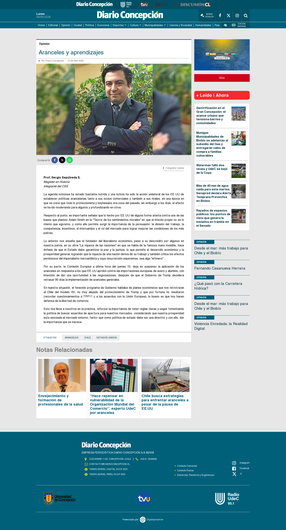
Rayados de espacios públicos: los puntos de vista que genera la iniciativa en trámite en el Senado (213, 218)
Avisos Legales (207, 15)
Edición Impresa (239, 25)
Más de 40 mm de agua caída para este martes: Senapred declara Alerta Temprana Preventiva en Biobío (213, 193)
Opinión (65, 25)
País (217, 25)
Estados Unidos (107, 337)
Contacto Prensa (185, 470)
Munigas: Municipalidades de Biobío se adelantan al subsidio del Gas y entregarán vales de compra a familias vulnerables (212, 144)
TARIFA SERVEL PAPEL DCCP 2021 (107, 474)
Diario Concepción (54, 60)
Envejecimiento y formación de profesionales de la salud (60, 400)
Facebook (240, 468)
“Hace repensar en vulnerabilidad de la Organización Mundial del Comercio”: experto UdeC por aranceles (113, 404)
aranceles (71, 337)
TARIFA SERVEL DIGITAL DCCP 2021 (108, 469)
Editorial (53, 25)
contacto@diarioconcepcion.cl (109, 464)
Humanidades (203, 25)
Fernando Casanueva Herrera (219, 268)
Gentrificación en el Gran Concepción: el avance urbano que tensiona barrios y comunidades (211, 115)
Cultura (134, 25)
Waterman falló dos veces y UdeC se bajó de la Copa (211, 169)
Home (41, 25)
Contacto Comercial (187, 466)
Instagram (241, 463)
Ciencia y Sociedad (180, 25)
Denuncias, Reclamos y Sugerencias (195, 475)
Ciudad (78, 25)
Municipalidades (154, 25)
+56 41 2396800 (148, 459)
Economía (103, 25)
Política (89, 25)
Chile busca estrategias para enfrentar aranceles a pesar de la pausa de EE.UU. (165, 402)
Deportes (118, 25)
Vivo (222, 78)
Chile (87, 337)
